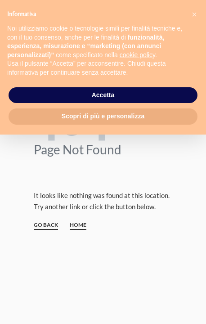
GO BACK (46, 225)
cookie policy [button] (137, 54)
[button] (194, 14)
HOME (78, 225)
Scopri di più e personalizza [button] (103, 116)
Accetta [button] (103, 95)
